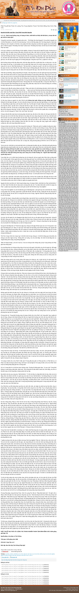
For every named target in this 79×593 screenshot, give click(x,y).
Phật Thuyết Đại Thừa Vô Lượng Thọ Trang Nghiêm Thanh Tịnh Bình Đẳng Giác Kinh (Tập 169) (22, 582)
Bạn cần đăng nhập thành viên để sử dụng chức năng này (14, 560)
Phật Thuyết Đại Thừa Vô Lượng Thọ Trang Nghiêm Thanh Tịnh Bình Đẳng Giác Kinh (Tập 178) (22, 564)
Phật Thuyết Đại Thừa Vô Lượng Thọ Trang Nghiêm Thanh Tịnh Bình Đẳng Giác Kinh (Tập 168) (22, 584)
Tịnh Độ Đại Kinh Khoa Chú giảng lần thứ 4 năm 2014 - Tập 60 (71, 48)
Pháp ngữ (10, 17)
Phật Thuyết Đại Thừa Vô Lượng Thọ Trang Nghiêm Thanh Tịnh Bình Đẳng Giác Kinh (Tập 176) (22, 568)
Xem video (62, 51)
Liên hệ (46, 17)
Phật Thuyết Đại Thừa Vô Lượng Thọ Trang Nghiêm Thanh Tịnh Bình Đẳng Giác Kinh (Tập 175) (22, 570)
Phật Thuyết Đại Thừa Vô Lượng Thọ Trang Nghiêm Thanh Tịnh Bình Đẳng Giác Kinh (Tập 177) (22, 566)
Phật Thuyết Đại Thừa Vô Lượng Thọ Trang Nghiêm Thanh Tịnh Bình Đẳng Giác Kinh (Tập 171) (22, 578)
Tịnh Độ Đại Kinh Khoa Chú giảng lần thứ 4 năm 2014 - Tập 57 (71, 68)
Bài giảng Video (19, 17)
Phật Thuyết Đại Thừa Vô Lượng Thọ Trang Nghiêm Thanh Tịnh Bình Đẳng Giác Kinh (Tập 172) (22, 576)
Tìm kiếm (41, 17)
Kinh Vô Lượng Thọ (13, 22)
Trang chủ (4, 17)
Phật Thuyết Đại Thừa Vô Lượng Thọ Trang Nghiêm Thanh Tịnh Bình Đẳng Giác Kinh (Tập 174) (22, 572)
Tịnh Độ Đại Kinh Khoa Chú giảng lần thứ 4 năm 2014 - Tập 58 (71, 61)
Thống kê (52, 17)
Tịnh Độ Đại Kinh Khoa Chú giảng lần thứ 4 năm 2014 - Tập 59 (71, 54)
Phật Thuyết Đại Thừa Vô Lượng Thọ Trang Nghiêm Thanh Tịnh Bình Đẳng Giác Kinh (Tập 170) (22, 580)
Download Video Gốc (31, 17)
